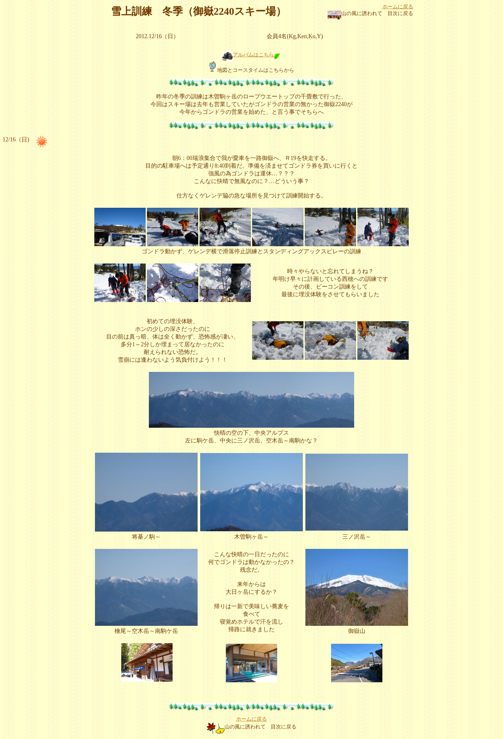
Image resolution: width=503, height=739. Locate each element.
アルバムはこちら (253, 54)
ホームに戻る (397, 6)
